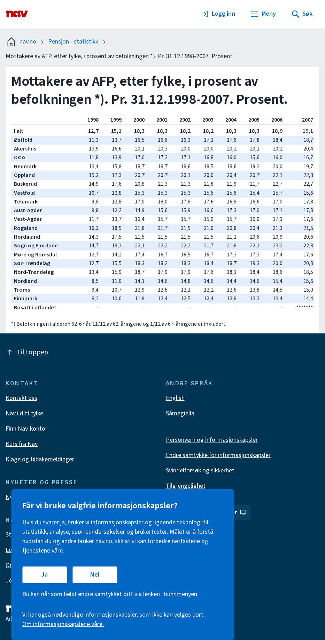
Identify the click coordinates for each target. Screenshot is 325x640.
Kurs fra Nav (22, 444)
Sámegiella (180, 413)
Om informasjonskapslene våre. (63, 624)
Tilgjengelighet (186, 485)
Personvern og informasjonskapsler (212, 439)
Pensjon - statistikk (73, 41)
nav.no (21, 41)
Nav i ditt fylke (24, 413)
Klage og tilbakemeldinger (40, 459)
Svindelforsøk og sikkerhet (200, 470)
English (175, 398)
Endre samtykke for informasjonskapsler (218, 455)
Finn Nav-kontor (26, 428)
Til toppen (27, 352)
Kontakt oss (21, 398)
